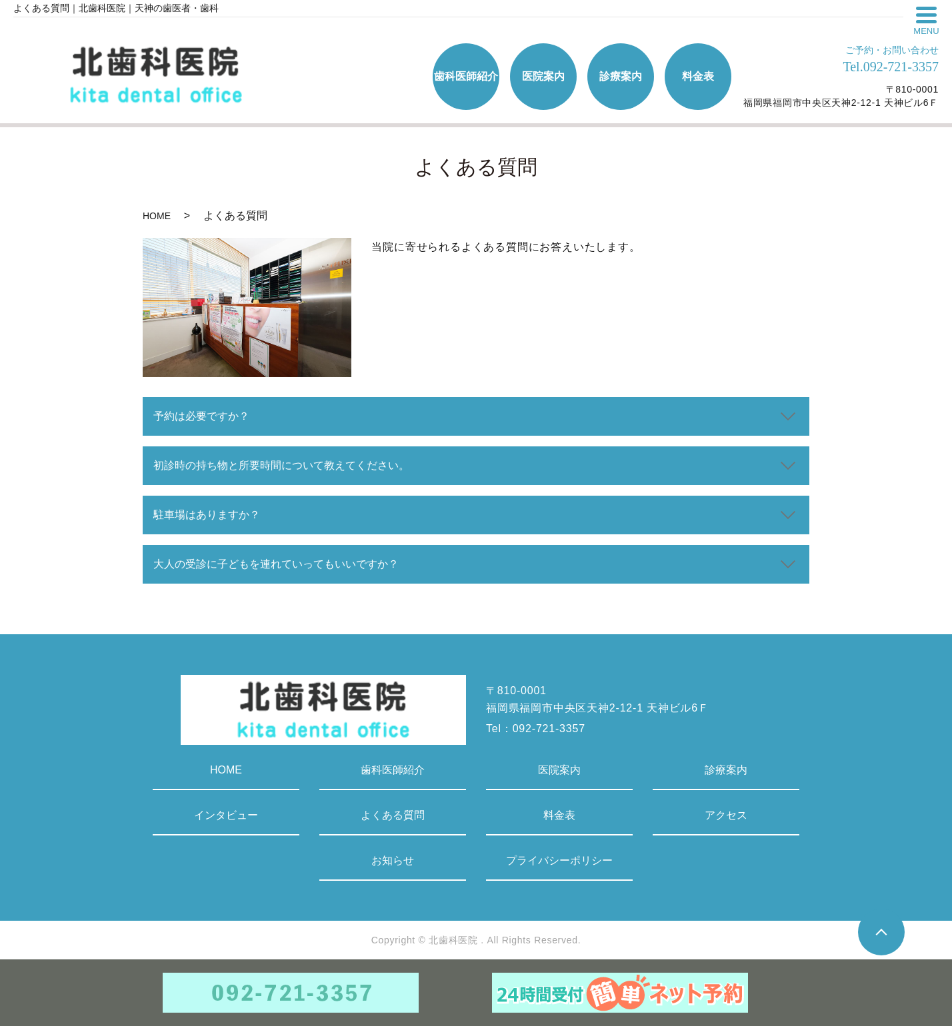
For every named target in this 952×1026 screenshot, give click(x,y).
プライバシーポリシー (559, 860)
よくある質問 (393, 815)
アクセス (726, 815)
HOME (157, 216)
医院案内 (559, 769)
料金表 (559, 815)
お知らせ (392, 860)
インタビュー (226, 815)
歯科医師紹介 (393, 769)
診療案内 (726, 769)
